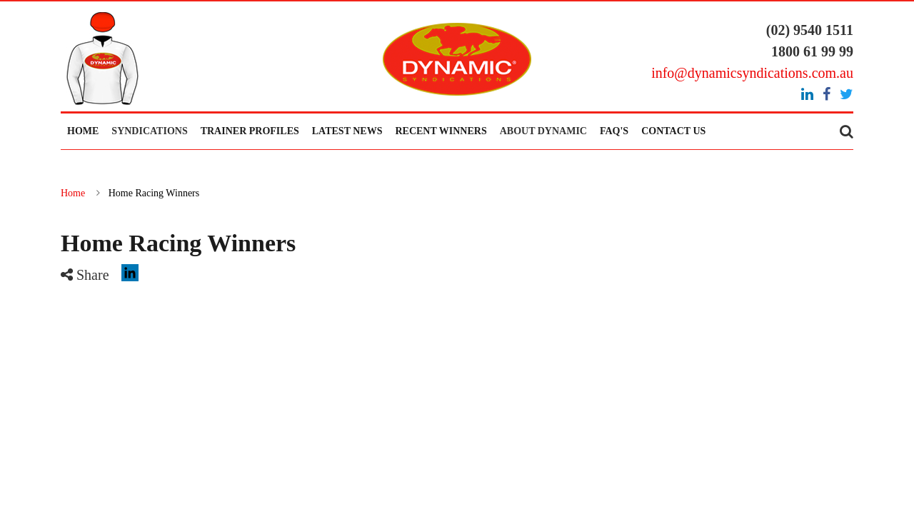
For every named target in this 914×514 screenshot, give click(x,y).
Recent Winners (440, 131)
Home (83, 131)
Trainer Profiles (250, 131)
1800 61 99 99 (812, 51)
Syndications (149, 131)
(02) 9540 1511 (809, 30)
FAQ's (614, 131)
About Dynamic (543, 131)
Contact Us (673, 131)
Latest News (347, 131)
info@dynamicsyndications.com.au (752, 73)
